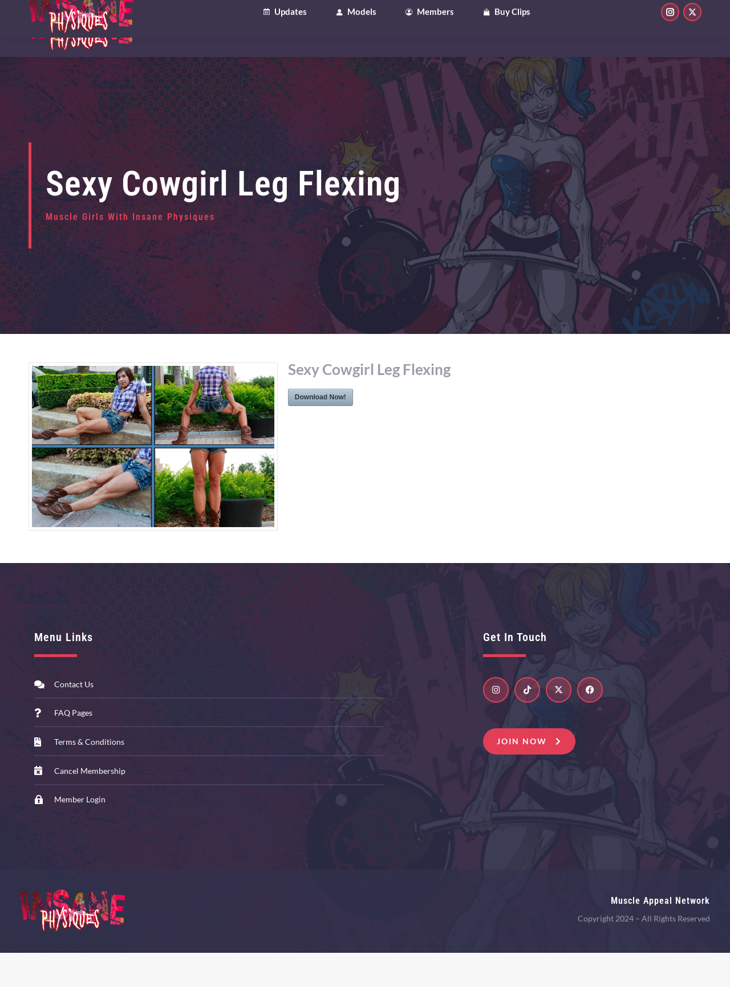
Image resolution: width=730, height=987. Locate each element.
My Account (605, 17)
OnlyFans (115, 17)
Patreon (172, 17)
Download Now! (320, 431)
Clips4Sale (54, 17)
